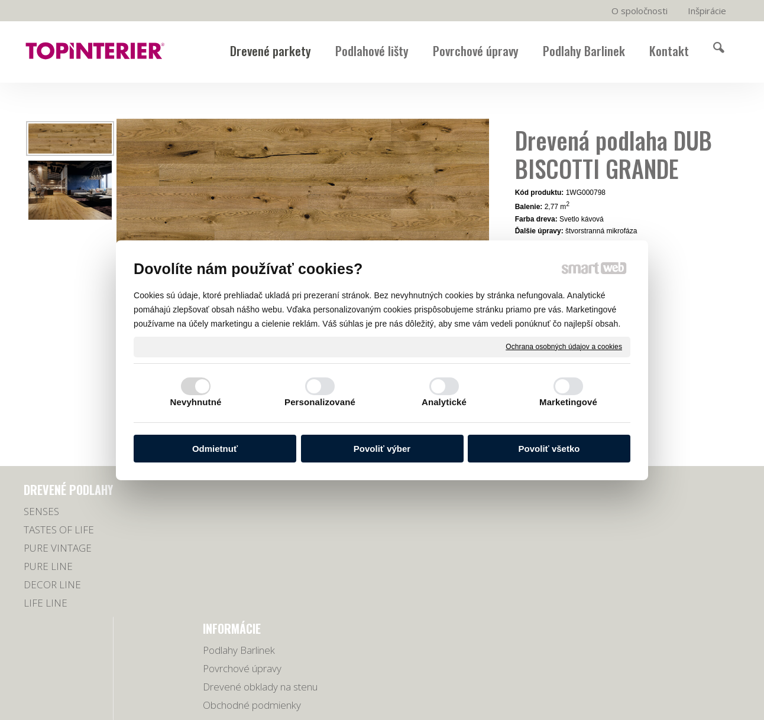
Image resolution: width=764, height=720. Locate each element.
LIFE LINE (45, 603)
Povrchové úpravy (247, 529)
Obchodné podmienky (257, 566)
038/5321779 (620, 515)
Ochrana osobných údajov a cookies (564, 346)
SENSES (41, 511)
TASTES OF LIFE (59, 529)
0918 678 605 (621, 530)
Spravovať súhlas (610, 673)
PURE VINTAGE (58, 548)
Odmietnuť (215, 449)
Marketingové (568, 402)
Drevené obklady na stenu (265, 548)
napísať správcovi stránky (408, 673)
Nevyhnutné (196, 402)
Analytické (444, 402)
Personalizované (319, 402)
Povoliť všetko (549, 449)
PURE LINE (48, 566)
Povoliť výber (382, 449)
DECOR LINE (52, 584)
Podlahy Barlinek (244, 511)
